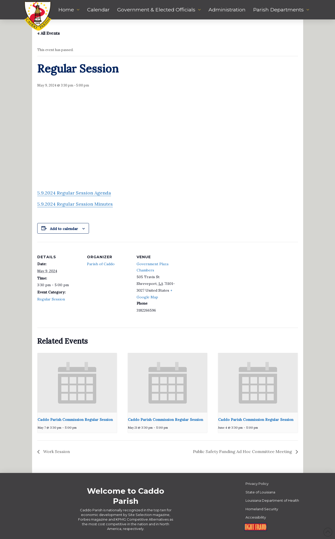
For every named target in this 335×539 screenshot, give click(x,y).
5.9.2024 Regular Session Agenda (74, 193)
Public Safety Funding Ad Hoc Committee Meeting (243, 451)
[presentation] (77, 383)
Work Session (56, 451)
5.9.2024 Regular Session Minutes (75, 204)
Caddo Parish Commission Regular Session (75, 419)
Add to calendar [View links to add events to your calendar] (64, 228)
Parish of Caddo (101, 264)
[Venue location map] (213, 277)
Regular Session (51, 299)
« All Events (48, 33)
